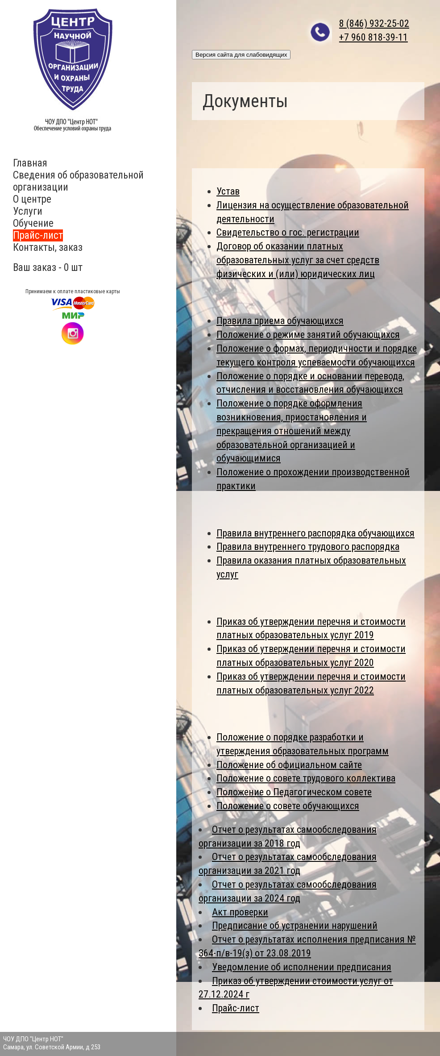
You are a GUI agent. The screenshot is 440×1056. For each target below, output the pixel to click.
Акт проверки (240, 912)
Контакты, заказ (48, 247)
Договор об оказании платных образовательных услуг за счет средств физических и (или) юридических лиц (297, 260)
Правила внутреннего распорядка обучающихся (315, 533)
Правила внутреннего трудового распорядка (307, 546)
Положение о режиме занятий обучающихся (308, 334)
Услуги (27, 211)
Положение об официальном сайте (289, 764)
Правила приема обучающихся (280, 320)
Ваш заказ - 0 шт (48, 268)
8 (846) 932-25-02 (374, 23)
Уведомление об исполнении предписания (301, 967)
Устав (228, 191)
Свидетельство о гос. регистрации (287, 232)
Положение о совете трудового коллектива (305, 778)
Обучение (33, 223)
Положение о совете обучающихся (287, 805)
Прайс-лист (38, 235)
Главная (30, 163)
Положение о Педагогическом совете (294, 792)
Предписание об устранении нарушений (295, 925)
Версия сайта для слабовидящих (241, 54)
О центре (32, 199)
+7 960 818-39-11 (373, 37)
